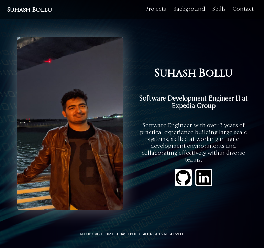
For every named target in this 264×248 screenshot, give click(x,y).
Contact (243, 9)
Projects (155, 9)
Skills (219, 9)
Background (189, 9)
